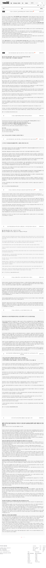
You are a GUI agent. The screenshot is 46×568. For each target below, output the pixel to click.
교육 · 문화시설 (35, 548)
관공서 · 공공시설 (35, 547)
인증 (43, 550)
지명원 (44, 548)
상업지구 (34, 549)
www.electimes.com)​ (14, 406)
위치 (40, 549)
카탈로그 (44, 547)
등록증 (44, 549)
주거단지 (34, 550)
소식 (44, 5)
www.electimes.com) (14, 186)
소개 (40, 547)
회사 (22, 3)
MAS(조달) (15, 3)
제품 (11, 3)
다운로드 (26, 3)
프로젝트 (18, 3)
